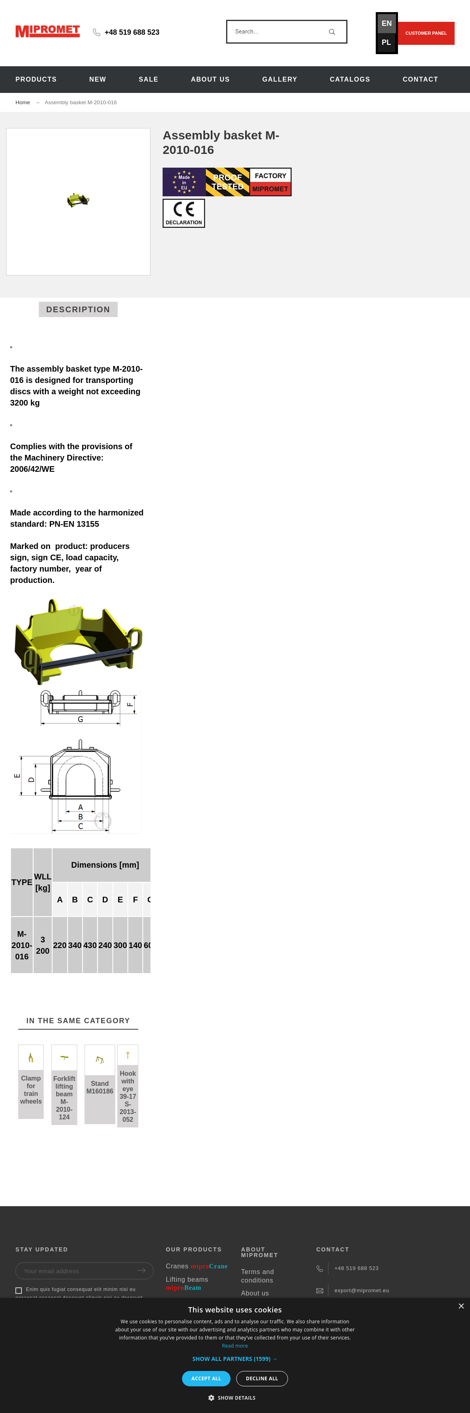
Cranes (197, 1266)
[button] (235, 1358)
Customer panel (426, 33)
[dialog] (235, 1355)
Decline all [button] (262, 1378)
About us (255, 1293)
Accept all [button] (206, 1378)
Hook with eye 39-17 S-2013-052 (128, 1096)
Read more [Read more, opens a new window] (235, 1345)
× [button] (461, 1307)
